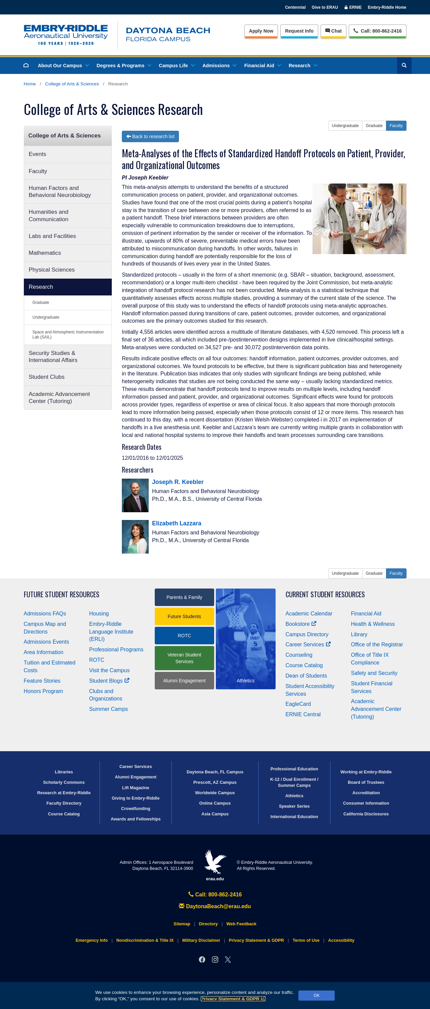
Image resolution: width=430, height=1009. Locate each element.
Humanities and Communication (48, 215)
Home (30, 83)
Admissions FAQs (45, 613)
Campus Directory (307, 634)
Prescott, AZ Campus (215, 782)
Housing (99, 613)
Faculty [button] (396, 125)
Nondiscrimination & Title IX (145, 940)
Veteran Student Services (184, 658)
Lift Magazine (135, 787)
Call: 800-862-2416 (215, 894)
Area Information (43, 652)
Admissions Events (46, 642)
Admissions (219, 65)
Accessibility (341, 940)
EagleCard (298, 704)
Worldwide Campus (215, 792)
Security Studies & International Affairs (53, 356)
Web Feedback (241, 923)
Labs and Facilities (52, 236)
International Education (294, 816)
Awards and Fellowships (136, 818)
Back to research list (150, 136)
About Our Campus (63, 65)
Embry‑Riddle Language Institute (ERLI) (111, 631)
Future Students (184, 616)
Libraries (64, 771)
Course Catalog (304, 665)
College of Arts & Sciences (72, 83)
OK (317, 995)
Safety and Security (374, 673)
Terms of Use (306, 940)
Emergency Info (92, 940)
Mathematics (45, 253)
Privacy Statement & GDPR (233, 998)
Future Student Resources (61, 594)
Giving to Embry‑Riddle (135, 798)
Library (359, 634)
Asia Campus (215, 813)
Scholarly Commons (64, 782)
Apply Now (261, 31)
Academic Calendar (309, 613)
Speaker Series (294, 806)
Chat (333, 31)
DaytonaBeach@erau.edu (215, 906)
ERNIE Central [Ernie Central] (303, 714)
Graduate (41, 302)
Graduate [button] (374, 125)
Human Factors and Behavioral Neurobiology (60, 191)
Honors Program (43, 691)
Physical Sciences (52, 270)
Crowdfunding (135, 808)
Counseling (299, 655)
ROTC (96, 660)
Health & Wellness (373, 624)
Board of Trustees (366, 782)
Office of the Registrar (377, 644)
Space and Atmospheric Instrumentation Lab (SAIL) (68, 334)
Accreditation (366, 792)
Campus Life (176, 65)
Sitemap (182, 923)
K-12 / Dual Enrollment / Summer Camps (294, 782)
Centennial (295, 7)
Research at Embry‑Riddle (64, 792)
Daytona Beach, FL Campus (215, 771)
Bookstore (301, 624)
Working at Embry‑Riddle (366, 771)
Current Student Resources (325, 594)
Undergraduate (46, 317)
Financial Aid (262, 65)
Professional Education (294, 768)
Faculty (38, 171)
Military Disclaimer (201, 940)
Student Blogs (109, 681)
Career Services (308, 644)
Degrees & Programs (123, 65)
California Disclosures (366, 813)
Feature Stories (42, 681)
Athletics (294, 795)
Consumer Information (366, 803)
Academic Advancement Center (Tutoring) (59, 397)
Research (303, 65)
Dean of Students (306, 676)
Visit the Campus (109, 670)
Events (37, 154)
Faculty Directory (64, 803)
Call (377, 30)
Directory (208, 923)
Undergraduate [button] (345, 125)
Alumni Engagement (184, 680)
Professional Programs (116, 649)
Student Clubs (47, 377)
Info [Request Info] (299, 31)
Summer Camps (108, 709)
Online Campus (215, 803)
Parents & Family (184, 597)
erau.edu (215, 865)
